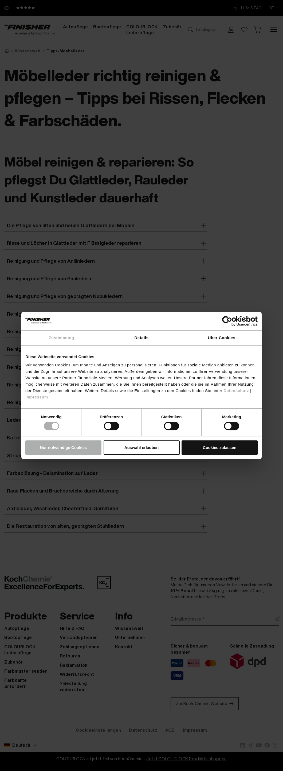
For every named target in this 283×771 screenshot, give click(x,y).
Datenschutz (236, 390)
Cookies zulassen (220, 447)
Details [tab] (142, 337)
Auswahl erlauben (141, 447)
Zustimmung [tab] (61, 337)
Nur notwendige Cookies (63, 447)
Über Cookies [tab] (221, 337)
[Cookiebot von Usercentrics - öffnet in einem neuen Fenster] (234, 321)
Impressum (36, 397)
